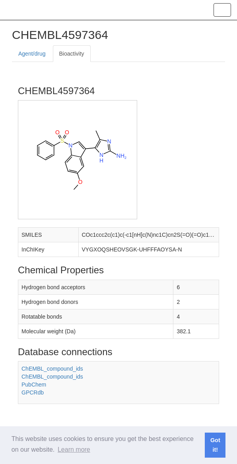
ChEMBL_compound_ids (52, 368)
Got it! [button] (215, 445)
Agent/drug (32, 53)
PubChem (33, 384)
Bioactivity (71, 53)
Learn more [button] (74, 449)
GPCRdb (32, 392)
